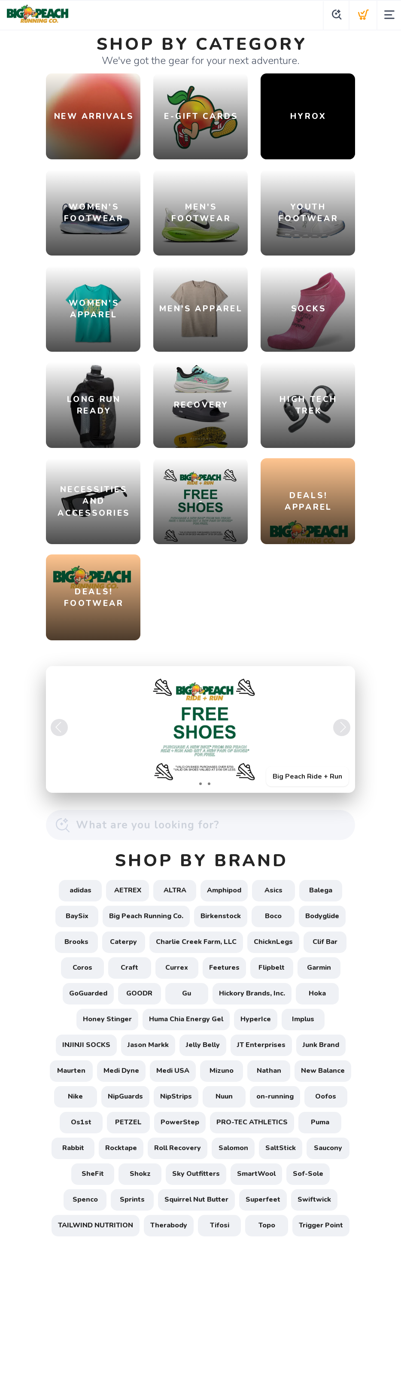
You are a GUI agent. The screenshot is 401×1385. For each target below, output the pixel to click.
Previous (59, 727)
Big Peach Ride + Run (307, 776)
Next (341, 727)
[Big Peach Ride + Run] (200, 729)
